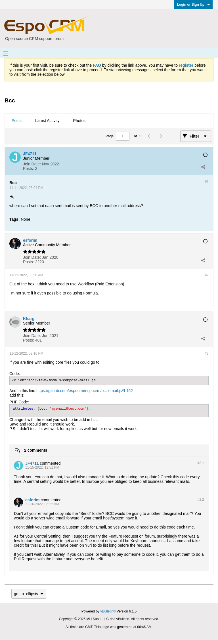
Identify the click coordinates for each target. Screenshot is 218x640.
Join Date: (32, 164)
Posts (17, 120)
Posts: (28, 168)
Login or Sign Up (193, 5)
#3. (201, 463)
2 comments (35, 450)
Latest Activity (47, 120)
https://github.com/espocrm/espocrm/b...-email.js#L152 (84, 390)
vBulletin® (108, 611)
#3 (207, 353)
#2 (207, 275)
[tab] (16, 120)
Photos (79, 120)
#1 (207, 182)
